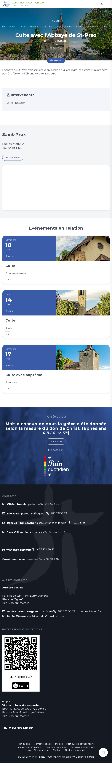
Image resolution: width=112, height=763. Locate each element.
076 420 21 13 (57, 532)
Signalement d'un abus (29, 747)
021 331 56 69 (52, 504)
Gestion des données (76, 750)
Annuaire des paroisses (83, 747)
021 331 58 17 (81, 522)
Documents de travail (56, 747)
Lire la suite (56, 441)
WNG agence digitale (82, 756)
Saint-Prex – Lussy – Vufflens (28, 3)
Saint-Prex (56, 48)
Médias (59, 744)
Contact (57, 750)
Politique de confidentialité (80, 744)
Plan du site (24, 744)
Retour (58, 60)
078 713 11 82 (51, 558)
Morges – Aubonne (20, 5)
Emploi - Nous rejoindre (37, 750)
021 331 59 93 (59, 513)
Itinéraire (15, 157)
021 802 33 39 (66, 611)
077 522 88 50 (45, 549)
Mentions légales (42, 744)
